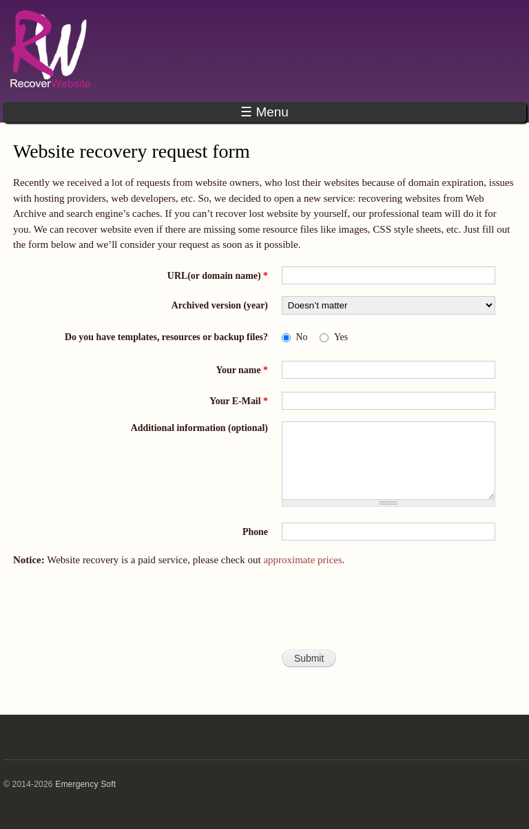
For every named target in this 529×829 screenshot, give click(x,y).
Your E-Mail (238, 401)
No (302, 337)
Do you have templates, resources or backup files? (166, 337)
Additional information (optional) (199, 428)
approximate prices (302, 559)
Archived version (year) (220, 305)
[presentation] (264, 614)
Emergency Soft (85, 784)
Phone (255, 532)
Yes (341, 337)
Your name (242, 370)
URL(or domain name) (217, 276)
